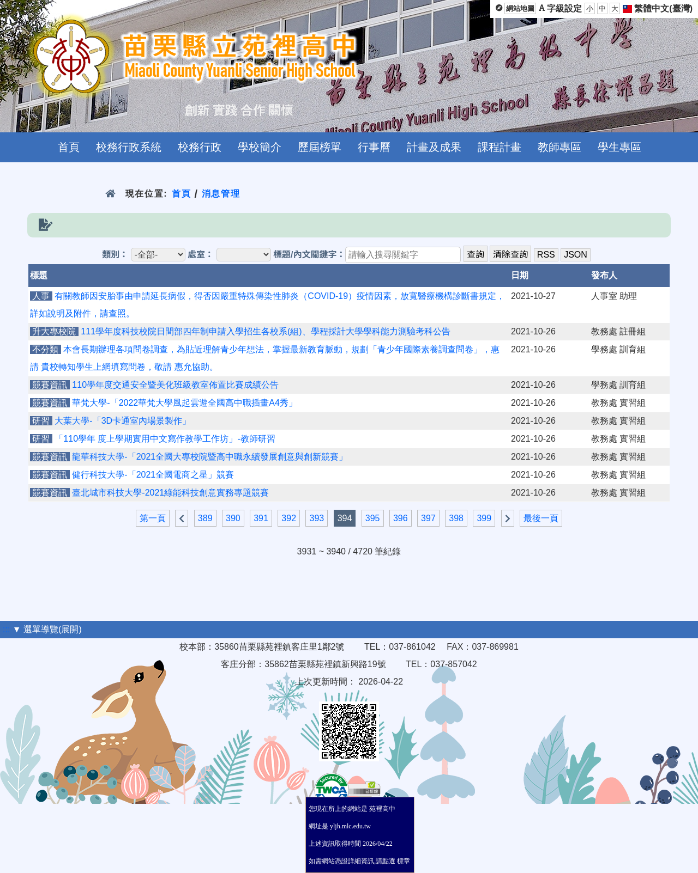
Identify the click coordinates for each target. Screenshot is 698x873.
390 (233, 518)
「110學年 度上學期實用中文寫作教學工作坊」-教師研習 (165, 438)
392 (288, 518)
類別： (115, 254)
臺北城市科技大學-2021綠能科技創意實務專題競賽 (170, 492)
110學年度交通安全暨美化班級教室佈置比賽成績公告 (175, 384)
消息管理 (221, 193)
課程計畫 (499, 147)
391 (261, 518)
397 (428, 518)
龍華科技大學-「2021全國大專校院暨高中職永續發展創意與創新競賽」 (209, 456)
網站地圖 (520, 8)
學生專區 (619, 147)
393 (316, 518)
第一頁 (153, 518)
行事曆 (374, 147)
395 (372, 518)
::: (6, 629)
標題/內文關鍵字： (309, 254)
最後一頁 (541, 518)
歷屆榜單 (319, 147)
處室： (201, 254)
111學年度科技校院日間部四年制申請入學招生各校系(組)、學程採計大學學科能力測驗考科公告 (265, 331)
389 (205, 518)
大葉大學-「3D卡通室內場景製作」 (123, 420)
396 (400, 518)
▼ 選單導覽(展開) (47, 629)
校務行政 (199, 147)
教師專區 (559, 147)
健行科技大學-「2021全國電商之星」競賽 (153, 474)
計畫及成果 (434, 147)
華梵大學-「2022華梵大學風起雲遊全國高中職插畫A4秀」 (184, 402)
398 (456, 518)
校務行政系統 (128, 147)
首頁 (69, 147)
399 (484, 518)
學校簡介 (259, 147)
